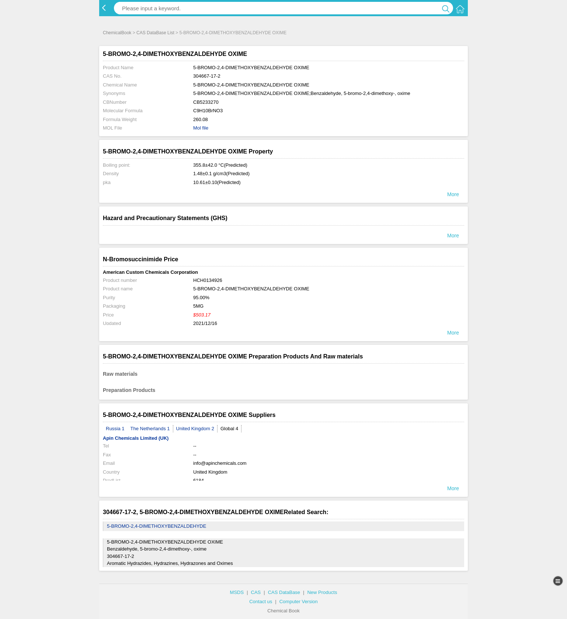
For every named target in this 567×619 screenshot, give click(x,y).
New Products (322, 592)
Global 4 (229, 428)
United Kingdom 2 (195, 428)
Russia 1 (115, 428)
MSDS (237, 592)
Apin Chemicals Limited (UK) (135, 438)
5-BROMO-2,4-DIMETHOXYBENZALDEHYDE (156, 526)
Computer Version (298, 601)
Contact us (260, 601)
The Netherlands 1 (150, 428)
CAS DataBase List (155, 32)
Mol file (200, 128)
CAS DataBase (284, 592)
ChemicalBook (117, 32)
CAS (256, 592)
